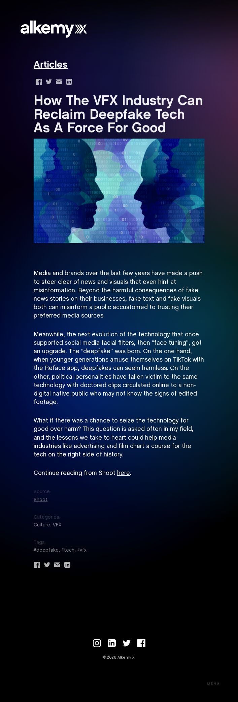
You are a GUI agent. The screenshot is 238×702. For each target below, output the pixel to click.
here (123, 473)
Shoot (40, 499)
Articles (51, 65)
